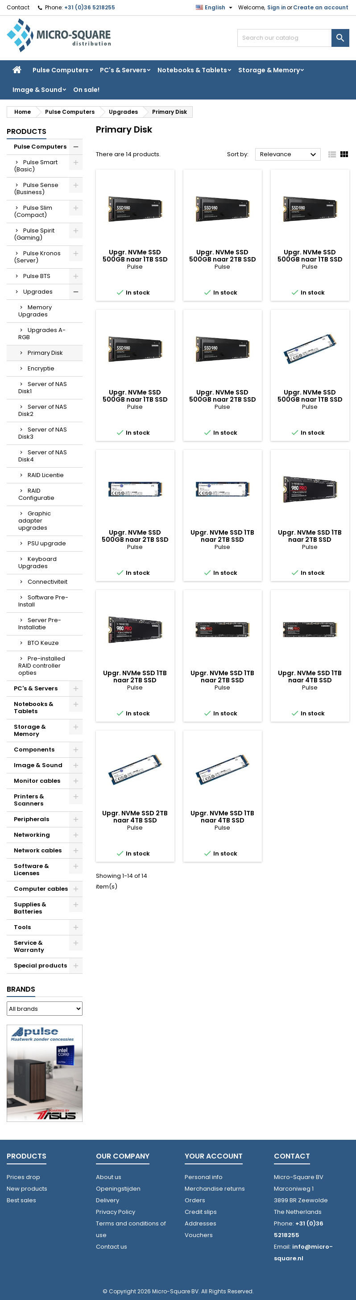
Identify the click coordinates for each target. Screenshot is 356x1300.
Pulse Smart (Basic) (36, 166)
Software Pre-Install (43, 601)
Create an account (320, 7)
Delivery (107, 1200)
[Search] (293, 38)
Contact (18, 7)
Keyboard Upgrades (37, 562)
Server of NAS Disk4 (42, 456)
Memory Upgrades (35, 311)
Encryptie (41, 368)
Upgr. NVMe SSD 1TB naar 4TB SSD (310, 677)
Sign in (276, 7)
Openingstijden (118, 1188)
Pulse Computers (61, 70)
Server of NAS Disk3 (42, 433)
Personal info (204, 1177)
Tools (22, 927)
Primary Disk (45, 353)
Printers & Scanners (29, 800)
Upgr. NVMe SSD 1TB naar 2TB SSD (222, 536)
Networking (32, 835)
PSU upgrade (47, 543)
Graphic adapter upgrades (34, 520)
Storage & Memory (269, 70)
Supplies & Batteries (30, 908)
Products (26, 131)
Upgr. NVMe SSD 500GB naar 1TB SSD (135, 256)
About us (108, 1177)
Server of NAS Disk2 (42, 410)
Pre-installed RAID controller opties (41, 665)
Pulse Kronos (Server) (37, 257)
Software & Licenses (31, 869)
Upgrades (38, 291)
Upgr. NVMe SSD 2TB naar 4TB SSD (135, 817)
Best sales (21, 1200)
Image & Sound (37, 89)
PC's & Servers (123, 70)
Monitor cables (37, 781)
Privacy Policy (115, 1212)
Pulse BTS (36, 276)
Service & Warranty (29, 946)
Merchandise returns (215, 1188)
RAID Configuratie (36, 494)
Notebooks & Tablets (192, 70)
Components (34, 749)
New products (27, 1188)
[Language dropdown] (215, 7)
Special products (40, 965)
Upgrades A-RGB (42, 333)
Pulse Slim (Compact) (33, 211)
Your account (214, 1156)
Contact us (111, 1246)
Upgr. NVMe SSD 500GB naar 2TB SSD (222, 256)
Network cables (38, 850)
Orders (195, 1200)
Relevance (289, 155)
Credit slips (201, 1212)
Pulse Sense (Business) (36, 188)
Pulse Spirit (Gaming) (34, 234)
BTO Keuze (43, 643)
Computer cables (41, 889)
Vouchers (199, 1235)
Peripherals (31, 819)
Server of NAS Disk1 (42, 387)
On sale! (86, 89)
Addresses (200, 1223)
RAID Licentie (46, 475)
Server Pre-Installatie (39, 623)
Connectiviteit (47, 581)
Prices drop (23, 1177)
